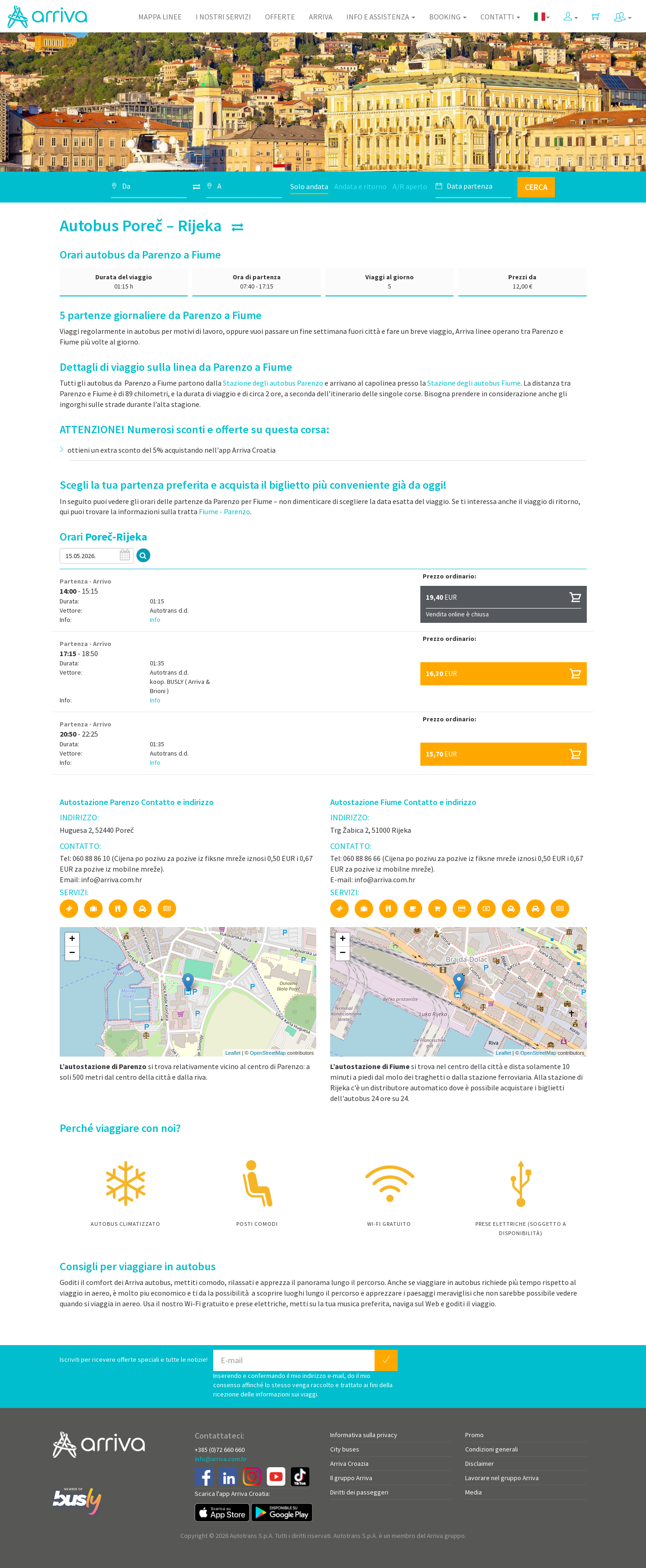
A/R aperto (410, 186)
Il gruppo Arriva (351, 1478)
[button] (571, 14)
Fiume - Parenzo (224, 511)
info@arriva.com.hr (221, 1459)
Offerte (280, 16)
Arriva (320, 16)
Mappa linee (160, 16)
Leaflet (232, 1053)
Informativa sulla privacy (363, 1435)
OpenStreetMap (268, 1053)
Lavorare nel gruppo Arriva (502, 1478)
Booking (448, 16)
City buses (344, 1449)
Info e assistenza (380, 16)
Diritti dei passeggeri (359, 1492)
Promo (474, 1435)
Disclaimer (479, 1463)
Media (473, 1492)
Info (155, 619)
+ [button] (72, 940)
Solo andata (309, 186)
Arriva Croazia (349, 1463)
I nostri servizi (223, 16)
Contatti (500, 16)
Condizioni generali (491, 1449)
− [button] (72, 953)
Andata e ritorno (360, 186)
